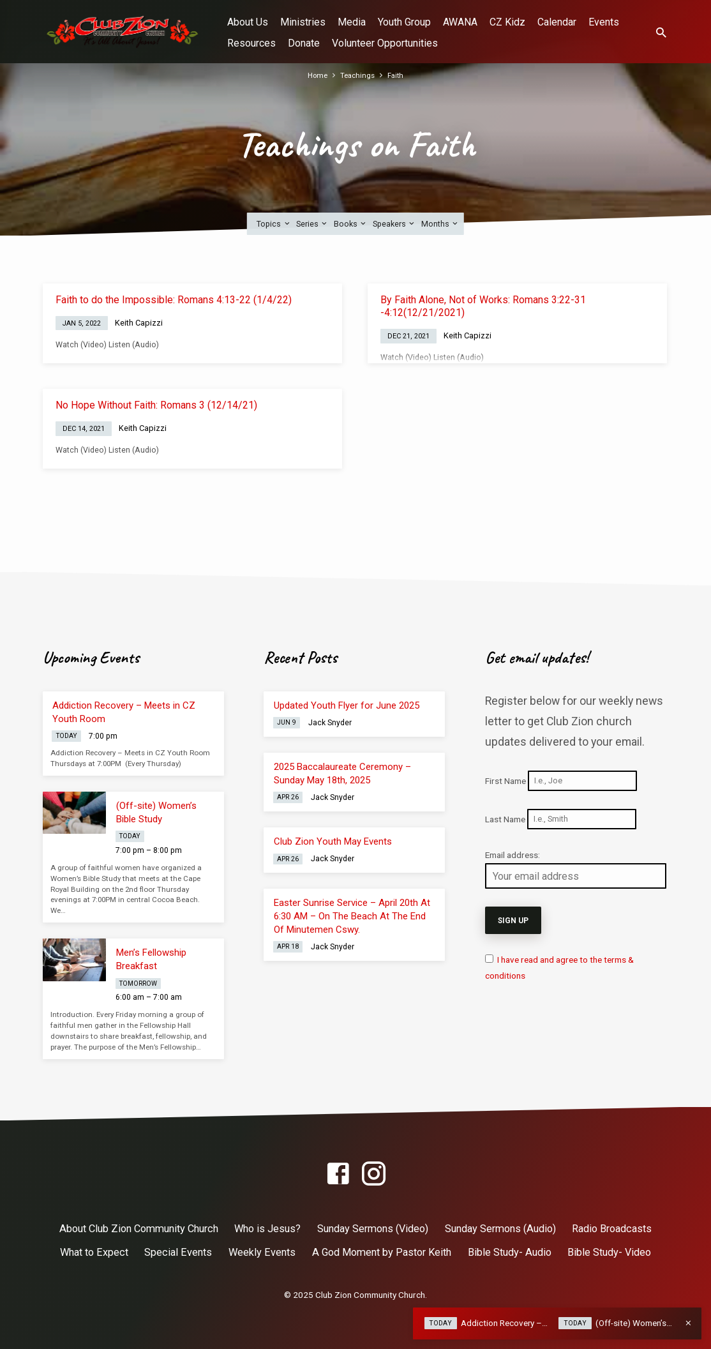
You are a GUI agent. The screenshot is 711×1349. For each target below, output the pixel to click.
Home (315, 75)
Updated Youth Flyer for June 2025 (346, 705)
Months (440, 224)
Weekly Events (262, 1252)
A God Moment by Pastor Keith (381, 1252)
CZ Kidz (507, 22)
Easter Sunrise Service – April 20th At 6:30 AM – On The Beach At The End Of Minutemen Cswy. (352, 916)
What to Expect (94, 1252)
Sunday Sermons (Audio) (500, 1229)
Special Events (178, 1252)
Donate (304, 43)
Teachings (358, 75)
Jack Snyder (330, 722)
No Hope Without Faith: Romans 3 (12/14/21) (156, 405)
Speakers (394, 224)
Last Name (505, 818)
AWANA (460, 22)
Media (352, 22)
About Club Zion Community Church (138, 1229)
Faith (398, 75)
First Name (505, 780)
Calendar (556, 22)
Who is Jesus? (267, 1229)
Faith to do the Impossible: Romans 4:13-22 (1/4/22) (174, 300)
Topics (274, 224)
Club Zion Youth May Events (333, 841)
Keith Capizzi (139, 323)
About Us (247, 22)
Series (312, 224)
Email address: (512, 855)
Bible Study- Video (609, 1252)
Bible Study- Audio (509, 1252)
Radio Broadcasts (612, 1229)
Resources (251, 43)
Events (603, 22)
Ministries (303, 22)
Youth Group (404, 22)
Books (351, 224)
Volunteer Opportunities (385, 43)
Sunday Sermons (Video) (372, 1229)
